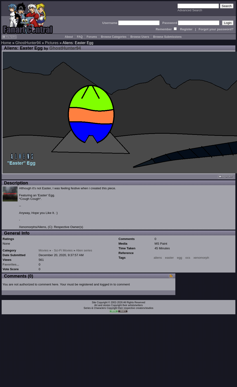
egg (179, 257)
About (69, 36)
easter (169, 257)
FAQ (80, 36)
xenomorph (201, 257)
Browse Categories (114, 36)
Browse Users (139, 36)
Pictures (52, 43)
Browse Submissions (167, 36)
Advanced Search (189, 10)
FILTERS (9, 36)
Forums (92, 36)
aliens (158, 257)
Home (6, 43)
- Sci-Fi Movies (62, 250)
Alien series (84, 250)
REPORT (225, 176)
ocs (187, 257)
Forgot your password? (216, 29)
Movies (44, 250)
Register (186, 29)
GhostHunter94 (28, 43)
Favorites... (11, 264)
